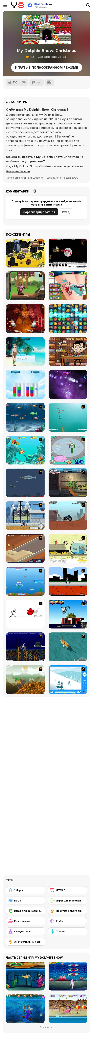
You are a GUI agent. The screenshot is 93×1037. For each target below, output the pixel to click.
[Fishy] (25, 581)
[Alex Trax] (25, 679)
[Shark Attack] (68, 646)
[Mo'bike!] (68, 614)
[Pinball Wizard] (25, 318)
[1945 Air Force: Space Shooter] (68, 384)
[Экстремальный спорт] (25, 942)
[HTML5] (67, 890)
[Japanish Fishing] (68, 450)
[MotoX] (25, 548)
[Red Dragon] (68, 253)
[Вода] (25, 900)
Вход (66, 212)
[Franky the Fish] (25, 417)
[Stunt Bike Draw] (25, 646)
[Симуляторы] (25, 931)
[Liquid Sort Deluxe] (25, 384)
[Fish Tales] (25, 450)
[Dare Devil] (25, 515)
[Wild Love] (25, 351)
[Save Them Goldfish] (68, 548)
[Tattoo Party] (68, 285)
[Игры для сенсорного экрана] (25, 911)
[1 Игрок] (25, 890)
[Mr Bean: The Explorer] (68, 351)
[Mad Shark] (25, 482)
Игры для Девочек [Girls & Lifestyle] (32, 177)
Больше (46, 1027)
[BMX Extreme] (68, 482)
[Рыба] (67, 921)
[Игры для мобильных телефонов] (67, 900)
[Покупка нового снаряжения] (67, 911)
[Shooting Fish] (68, 417)
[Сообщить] (36, 82)
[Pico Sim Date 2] (25, 253)
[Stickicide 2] (25, 614)
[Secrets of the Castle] (68, 318)
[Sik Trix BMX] (68, 581)
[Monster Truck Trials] (68, 515)
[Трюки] (67, 931)
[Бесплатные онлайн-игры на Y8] (17, 5)
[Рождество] (25, 921)
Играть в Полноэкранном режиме (46, 67)
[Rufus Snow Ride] (68, 679)
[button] (18, 171)
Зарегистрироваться (39, 212)
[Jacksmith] (25, 285)
